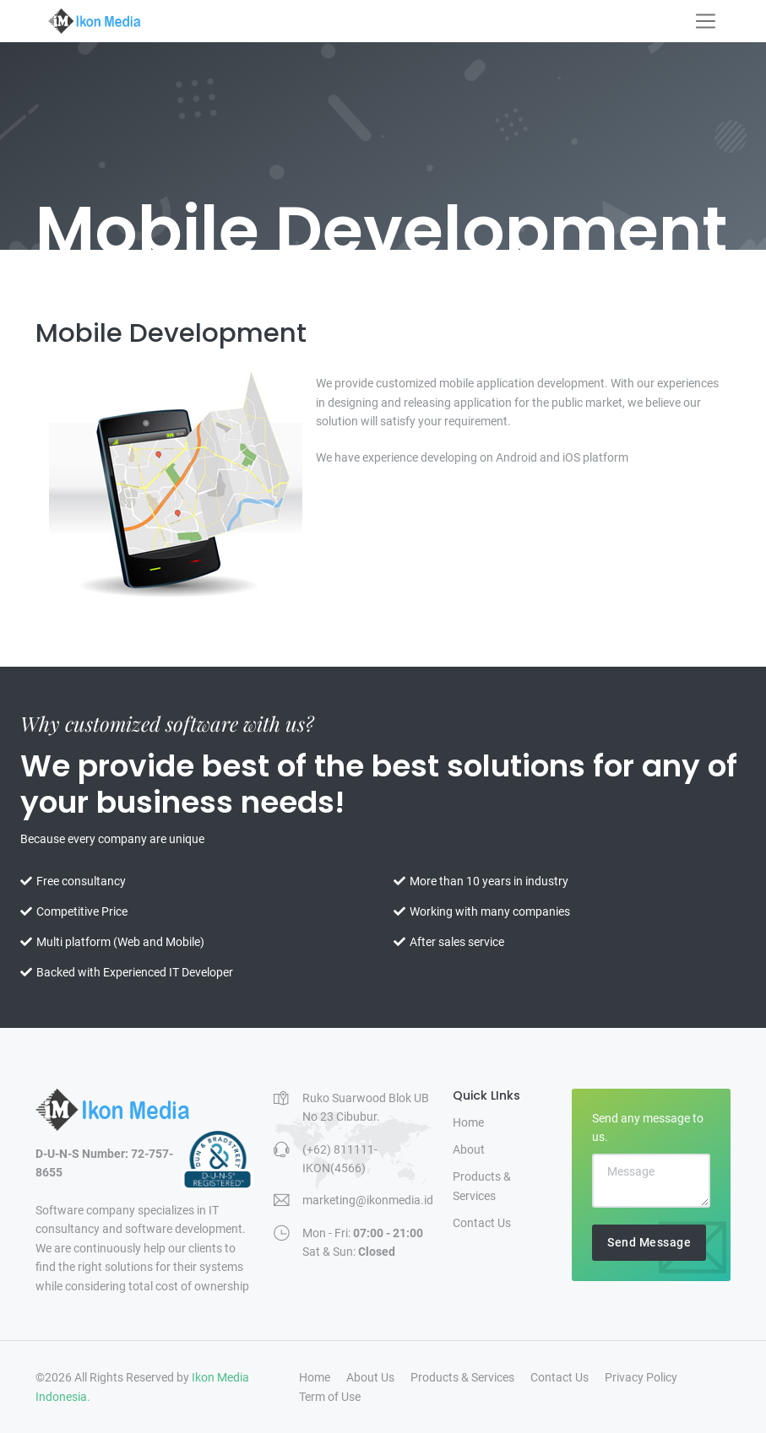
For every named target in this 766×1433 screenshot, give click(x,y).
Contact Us (482, 1223)
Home (468, 1122)
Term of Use (330, 1396)
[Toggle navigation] (705, 21)
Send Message (649, 1242)
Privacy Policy (641, 1377)
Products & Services (482, 1186)
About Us (370, 1377)
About (469, 1149)
